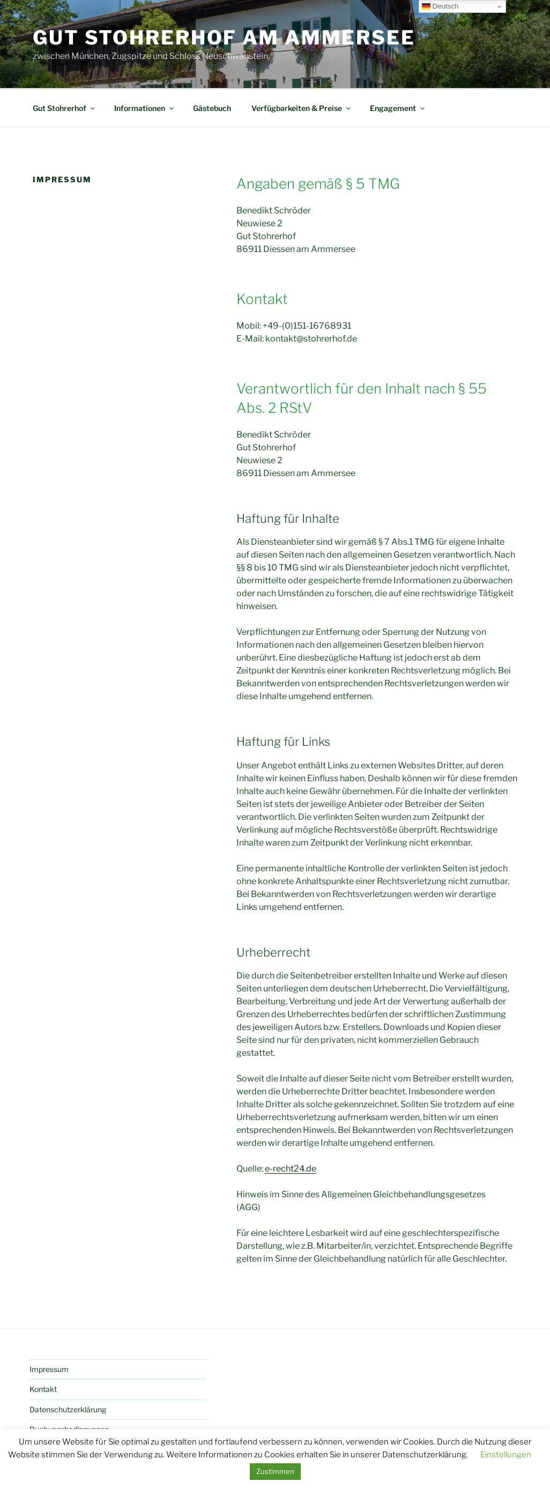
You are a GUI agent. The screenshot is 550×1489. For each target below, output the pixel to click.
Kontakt (43, 1389)
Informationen (144, 108)
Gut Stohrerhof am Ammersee (224, 37)
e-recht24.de (290, 1169)
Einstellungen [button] (505, 1455)
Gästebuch (212, 108)
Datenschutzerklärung (67, 1409)
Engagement (398, 108)
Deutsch (440, 6)
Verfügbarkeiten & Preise (301, 108)
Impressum (49, 1369)
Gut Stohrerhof (64, 108)
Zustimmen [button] (275, 1471)
